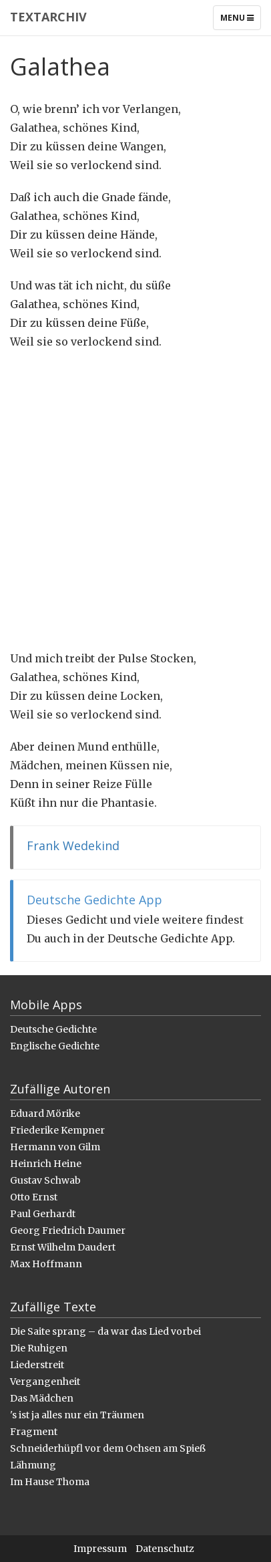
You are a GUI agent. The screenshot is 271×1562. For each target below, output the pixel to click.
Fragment (33, 1432)
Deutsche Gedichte (53, 1029)
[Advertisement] (135, 500)
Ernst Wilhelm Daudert (62, 1247)
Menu (240, 20)
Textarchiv (48, 17)
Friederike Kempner (57, 1130)
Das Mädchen (41, 1398)
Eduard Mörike (45, 1114)
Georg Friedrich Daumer (67, 1230)
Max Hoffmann (46, 1264)
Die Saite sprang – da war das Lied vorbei (105, 1331)
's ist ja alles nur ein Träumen (77, 1415)
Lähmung (33, 1465)
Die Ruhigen (38, 1348)
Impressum (100, 1549)
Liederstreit (37, 1365)
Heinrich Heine (45, 1164)
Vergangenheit (45, 1382)
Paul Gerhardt (42, 1214)
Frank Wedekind (73, 845)
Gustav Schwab (45, 1180)
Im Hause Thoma (49, 1482)
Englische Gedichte (54, 1046)
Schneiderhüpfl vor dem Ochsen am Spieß (108, 1448)
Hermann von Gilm (55, 1147)
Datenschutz (165, 1549)
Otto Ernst (33, 1197)
